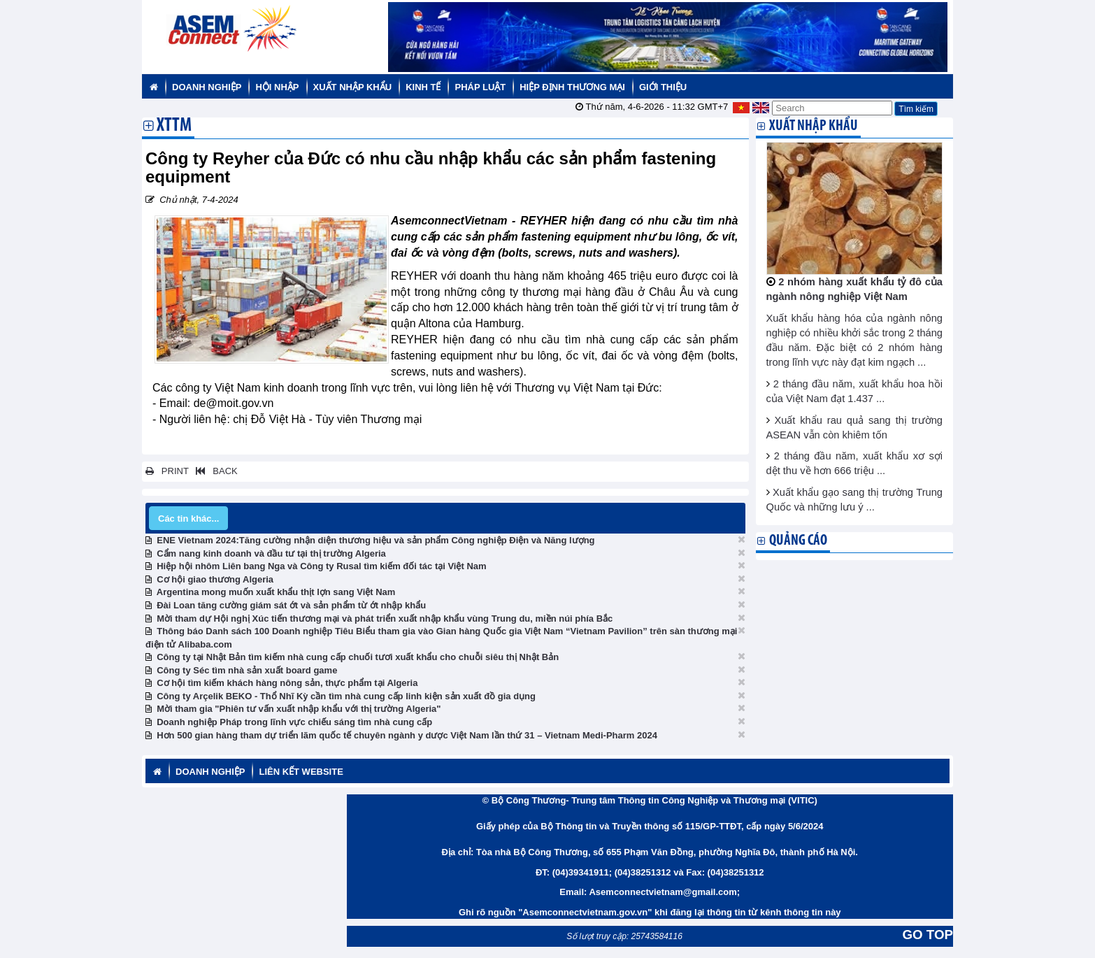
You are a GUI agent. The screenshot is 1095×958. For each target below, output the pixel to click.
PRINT (167, 471)
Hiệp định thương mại (572, 87)
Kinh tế (423, 87)
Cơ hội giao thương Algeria (215, 579)
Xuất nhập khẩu (352, 87)
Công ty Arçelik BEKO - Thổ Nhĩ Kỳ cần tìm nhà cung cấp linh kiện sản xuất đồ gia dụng (346, 696)
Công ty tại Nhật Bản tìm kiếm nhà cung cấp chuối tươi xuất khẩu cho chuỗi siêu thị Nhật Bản (358, 657)
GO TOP (928, 934)
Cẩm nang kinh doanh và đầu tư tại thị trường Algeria (271, 553)
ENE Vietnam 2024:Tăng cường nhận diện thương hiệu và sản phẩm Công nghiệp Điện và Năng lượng (375, 540)
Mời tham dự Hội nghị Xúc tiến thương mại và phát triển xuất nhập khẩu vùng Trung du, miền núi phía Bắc (385, 618)
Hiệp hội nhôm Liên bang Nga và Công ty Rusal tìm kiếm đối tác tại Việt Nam (321, 566)
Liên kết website (301, 771)
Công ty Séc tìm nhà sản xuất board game (247, 670)
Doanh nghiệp (206, 87)
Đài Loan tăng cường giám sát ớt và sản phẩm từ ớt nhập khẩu (291, 605)
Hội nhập (277, 87)
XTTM (174, 126)
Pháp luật (480, 87)
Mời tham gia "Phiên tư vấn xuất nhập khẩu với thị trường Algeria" (299, 708)
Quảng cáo (798, 541)
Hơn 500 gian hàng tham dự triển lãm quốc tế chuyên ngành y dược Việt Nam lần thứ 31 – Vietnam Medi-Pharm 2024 (407, 735)
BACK (214, 471)
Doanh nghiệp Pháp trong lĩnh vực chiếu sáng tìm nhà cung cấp (294, 722)
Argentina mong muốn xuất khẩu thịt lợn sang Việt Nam (276, 592)
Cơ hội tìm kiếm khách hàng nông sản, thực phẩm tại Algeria (287, 683)
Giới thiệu (663, 87)
